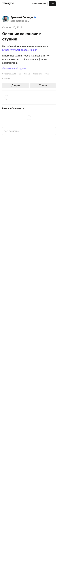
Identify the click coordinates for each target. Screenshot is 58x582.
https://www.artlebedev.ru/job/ (19, 49)
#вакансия (8, 68)
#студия (21, 68)
